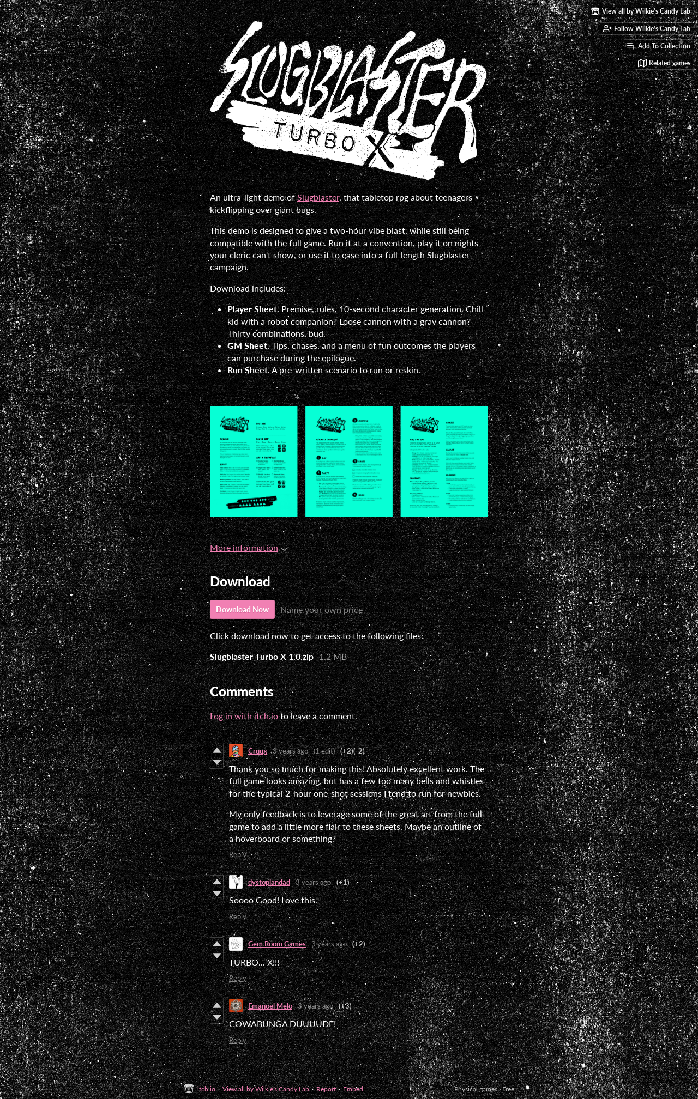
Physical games (475, 1089)
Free (508, 1089)
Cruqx (257, 750)
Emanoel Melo (270, 1005)
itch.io (206, 1089)
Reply (237, 854)
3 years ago (290, 750)
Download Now (242, 609)
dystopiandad (269, 882)
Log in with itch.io (244, 716)
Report (326, 1089)
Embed (353, 1089)
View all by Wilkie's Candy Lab (265, 1089)
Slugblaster (318, 197)
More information (248, 547)
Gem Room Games (277, 943)
